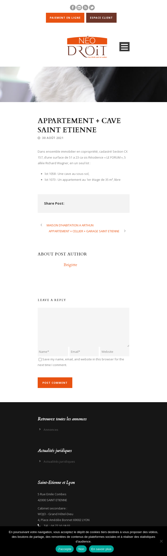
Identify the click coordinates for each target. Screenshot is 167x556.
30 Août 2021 (52, 138)
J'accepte (64, 549)
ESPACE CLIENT (101, 17)
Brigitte (70, 264)
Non (81, 549)
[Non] (161, 541)
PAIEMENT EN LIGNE (65, 17)
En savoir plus (101, 549)
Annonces (51, 429)
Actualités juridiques (59, 461)
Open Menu (124, 46)
